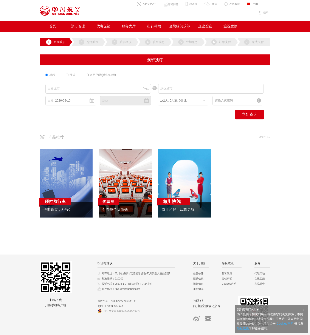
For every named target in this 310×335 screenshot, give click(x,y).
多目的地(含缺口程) (101, 75)
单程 (50, 75)
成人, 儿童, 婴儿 (182, 100)
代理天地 (259, 273)
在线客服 (234, 4)
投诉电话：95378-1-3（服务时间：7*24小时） (128, 283)
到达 (105, 100)
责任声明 (227, 278)
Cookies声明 (229, 283)
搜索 (208, 318)
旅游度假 (230, 26)
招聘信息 (198, 278)
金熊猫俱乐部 (179, 26)
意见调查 (259, 283)
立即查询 (249, 114)
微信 (214, 4)
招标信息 (198, 283)
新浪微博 (196, 318)
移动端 (193, 4)
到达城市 (166, 88)
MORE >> (264, 137)
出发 (51, 100)
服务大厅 (129, 26)
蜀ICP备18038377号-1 (110, 306)
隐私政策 (227, 273)
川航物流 (198, 288)
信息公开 (198, 273)
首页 (52, 26)
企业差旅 (205, 26)
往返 (71, 75)
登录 (265, 12)
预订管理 (78, 26)
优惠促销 (103, 26)
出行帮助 (154, 26)
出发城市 (54, 88)
